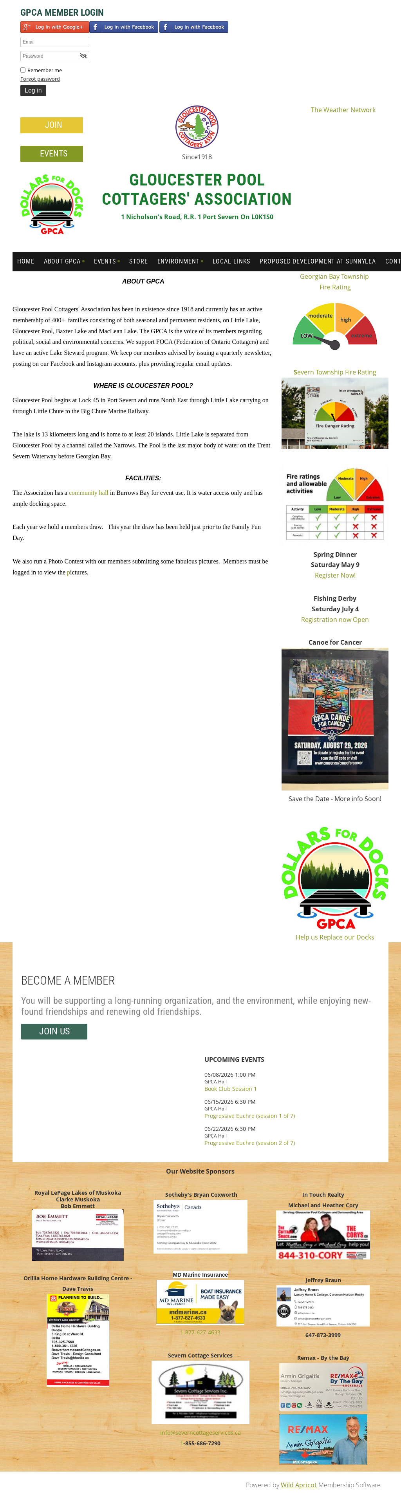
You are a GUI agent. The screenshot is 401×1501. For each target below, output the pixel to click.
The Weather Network (343, 109)
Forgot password (40, 78)
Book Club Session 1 (230, 1088)
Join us (54, 1031)
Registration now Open (335, 619)
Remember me (44, 70)
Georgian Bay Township (335, 276)
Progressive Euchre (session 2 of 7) (249, 1143)
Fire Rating (335, 287)
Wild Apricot (299, 1485)
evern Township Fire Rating (335, 372)
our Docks (359, 937)
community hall (88, 492)
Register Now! (335, 575)
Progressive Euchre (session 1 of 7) (249, 1115)
